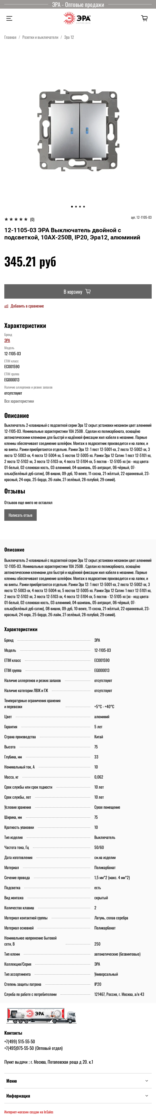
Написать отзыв (20, 515)
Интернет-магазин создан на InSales (28, 1112)
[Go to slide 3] (80, 207)
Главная (10, 37)
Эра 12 (69, 37)
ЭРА (7, 340)
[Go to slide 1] (72, 207)
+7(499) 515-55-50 (19, 1041)
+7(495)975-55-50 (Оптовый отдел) (33, 1048)
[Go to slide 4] (84, 207)
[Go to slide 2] (76, 207)
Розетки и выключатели (40, 37)
